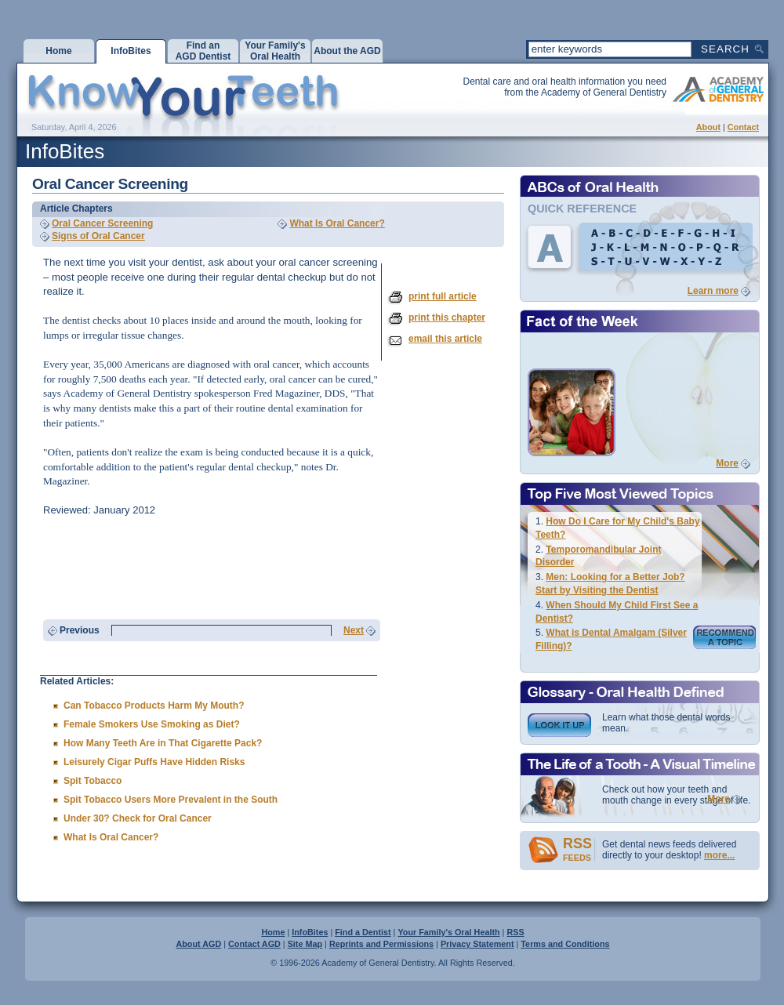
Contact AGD (254, 944)
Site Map (305, 944)
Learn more (713, 290)
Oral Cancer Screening (102, 223)
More (727, 463)
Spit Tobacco (93, 780)
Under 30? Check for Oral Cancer (138, 818)
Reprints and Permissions (381, 944)
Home (273, 932)
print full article (442, 296)
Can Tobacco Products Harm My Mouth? (154, 705)
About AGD (198, 944)
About (708, 127)
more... (719, 855)
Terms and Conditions (565, 944)
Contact (743, 127)
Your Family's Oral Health (448, 932)
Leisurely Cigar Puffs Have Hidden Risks (154, 761)
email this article (445, 338)
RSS (515, 932)
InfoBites (310, 932)
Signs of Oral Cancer (98, 235)
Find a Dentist (362, 932)
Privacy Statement (477, 944)
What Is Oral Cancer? (336, 223)
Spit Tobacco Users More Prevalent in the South (171, 799)
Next (353, 630)
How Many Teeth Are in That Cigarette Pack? (163, 743)
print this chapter (446, 317)
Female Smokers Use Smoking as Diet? (152, 724)
